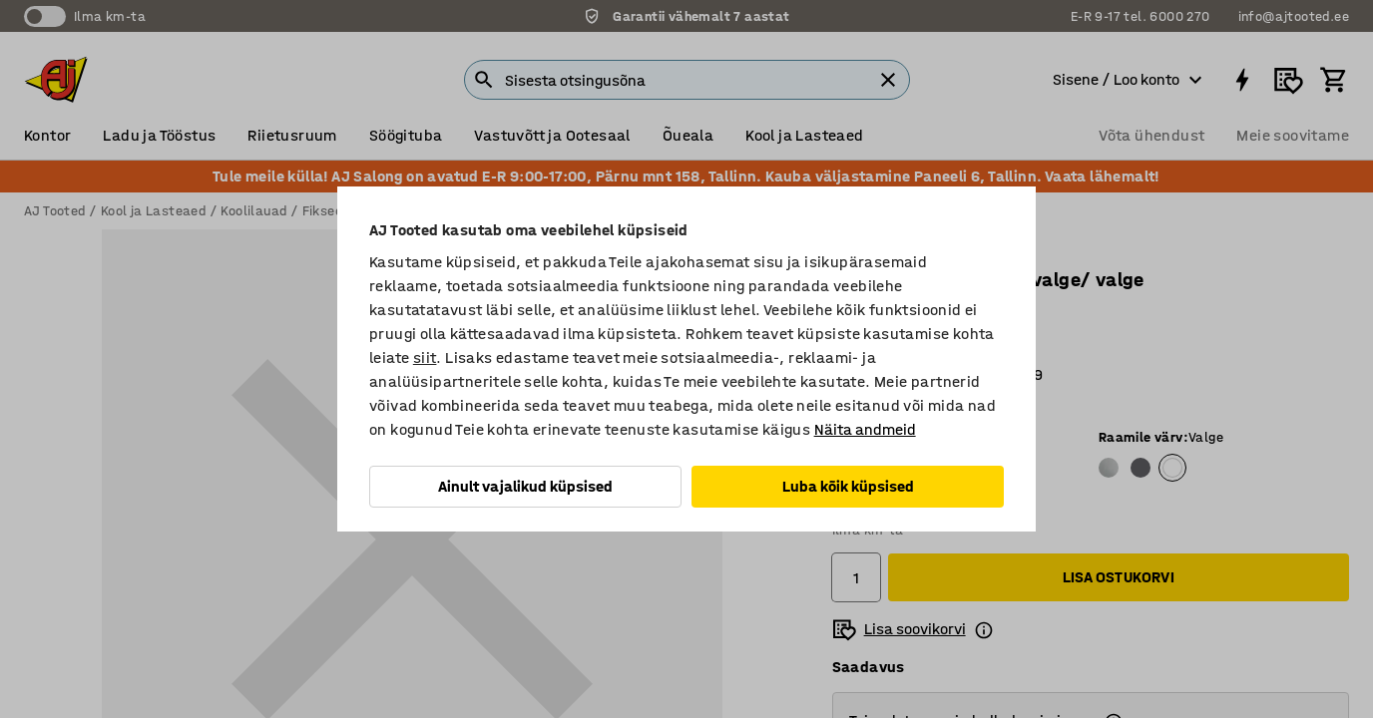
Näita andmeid (865, 429)
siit (425, 357)
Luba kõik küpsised (848, 486)
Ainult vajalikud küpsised (525, 486)
